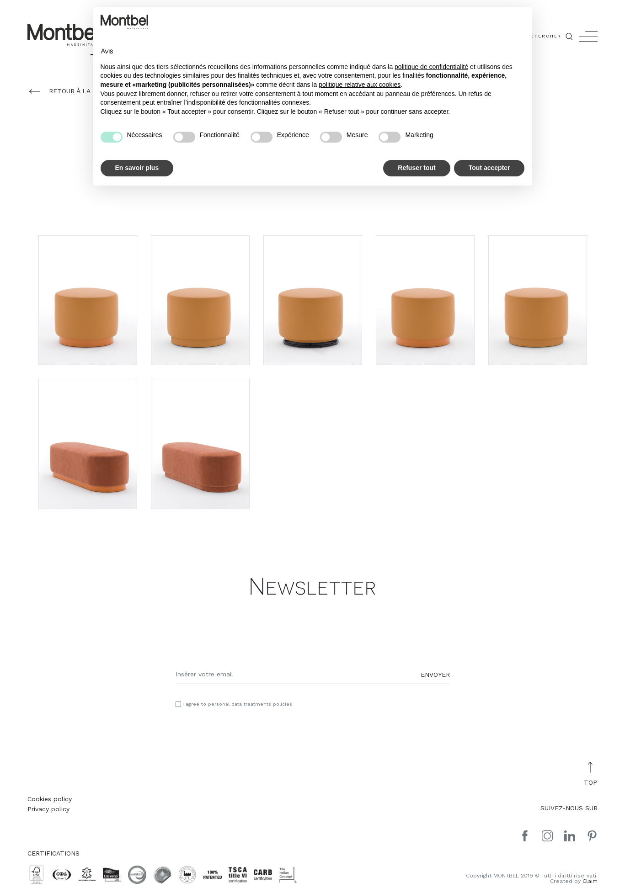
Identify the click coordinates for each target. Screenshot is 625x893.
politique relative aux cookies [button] (360, 84)
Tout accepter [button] (489, 167)
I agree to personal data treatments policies (237, 704)
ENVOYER (435, 674)
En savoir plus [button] (137, 167)
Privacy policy (48, 809)
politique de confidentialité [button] (431, 66)
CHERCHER (552, 36)
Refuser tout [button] (416, 167)
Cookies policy (49, 799)
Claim (590, 881)
